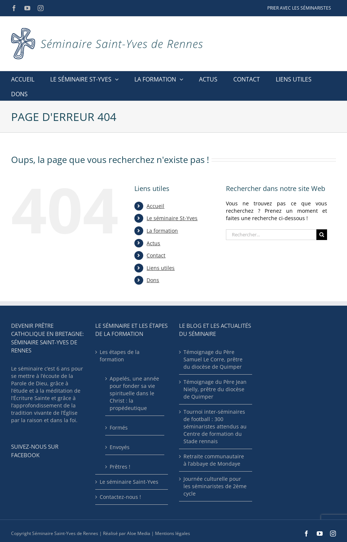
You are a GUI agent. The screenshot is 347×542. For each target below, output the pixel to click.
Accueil (155, 205)
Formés (119, 427)
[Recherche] (321, 234)
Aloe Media (138, 533)
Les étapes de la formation (120, 355)
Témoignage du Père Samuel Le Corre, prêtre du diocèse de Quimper (213, 359)
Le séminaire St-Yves (172, 218)
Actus (153, 243)
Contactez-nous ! (120, 496)
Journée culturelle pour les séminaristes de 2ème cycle (215, 486)
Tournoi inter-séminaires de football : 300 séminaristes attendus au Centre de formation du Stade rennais (215, 426)
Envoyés (120, 447)
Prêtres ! (120, 466)
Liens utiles (161, 267)
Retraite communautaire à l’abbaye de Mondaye (213, 460)
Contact (156, 255)
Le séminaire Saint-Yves (129, 481)
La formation (162, 230)
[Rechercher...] (271, 234)
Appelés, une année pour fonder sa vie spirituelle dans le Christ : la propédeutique (134, 393)
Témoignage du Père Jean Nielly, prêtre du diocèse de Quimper (215, 389)
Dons (153, 280)
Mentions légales (172, 533)
